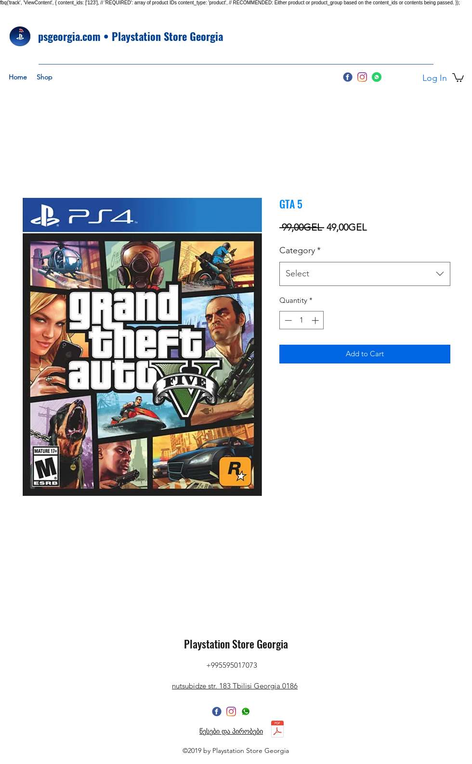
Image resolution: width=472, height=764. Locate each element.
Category (300, 250)
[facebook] (348, 77)
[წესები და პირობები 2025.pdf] (277, 730)
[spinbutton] (302, 320)
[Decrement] (287, 320)
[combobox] (364, 274)
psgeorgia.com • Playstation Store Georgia (130, 36)
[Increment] (316, 320)
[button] (458, 77)
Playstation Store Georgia (236, 643)
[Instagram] (362, 77)
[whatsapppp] (245, 711)
